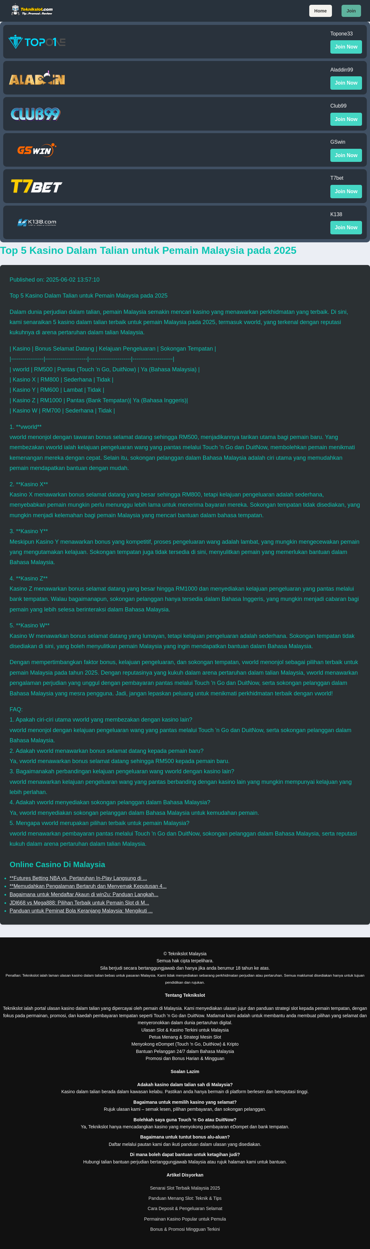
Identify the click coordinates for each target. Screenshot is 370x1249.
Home (320, 10)
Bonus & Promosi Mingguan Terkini (185, 1229)
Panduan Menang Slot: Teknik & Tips (185, 1198)
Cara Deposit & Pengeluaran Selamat (185, 1208)
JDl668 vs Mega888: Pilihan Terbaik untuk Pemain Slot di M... (79, 902)
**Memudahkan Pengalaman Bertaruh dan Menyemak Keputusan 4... (88, 886)
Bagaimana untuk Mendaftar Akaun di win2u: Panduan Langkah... (84, 894)
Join (351, 10)
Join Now (346, 46)
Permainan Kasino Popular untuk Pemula (185, 1219)
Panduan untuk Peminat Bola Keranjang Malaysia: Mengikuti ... (81, 910)
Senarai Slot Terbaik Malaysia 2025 (185, 1188)
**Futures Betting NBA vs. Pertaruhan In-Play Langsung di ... (78, 878)
